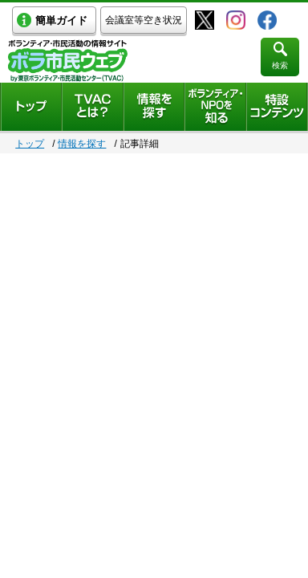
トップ (29, 143)
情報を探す (82, 143)
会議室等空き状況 (143, 20)
